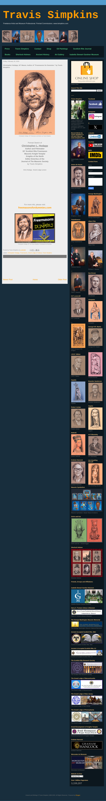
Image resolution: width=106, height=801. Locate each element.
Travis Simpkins (50, 15)
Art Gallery (59, 55)
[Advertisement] (35, 268)
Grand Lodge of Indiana (35, 253)
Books (7, 55)
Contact (37, 49)
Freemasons (23, 253)
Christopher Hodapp (13, 253)
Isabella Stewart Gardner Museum (84, 55)
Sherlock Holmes (23, 55)
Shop (49, 49)
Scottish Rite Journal (82, 49)
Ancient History (42, 55)
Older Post (62, 280)
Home (35, 280)
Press (7, 49)
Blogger (78, 795)
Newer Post (8, 280)
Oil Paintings (62, 49)
